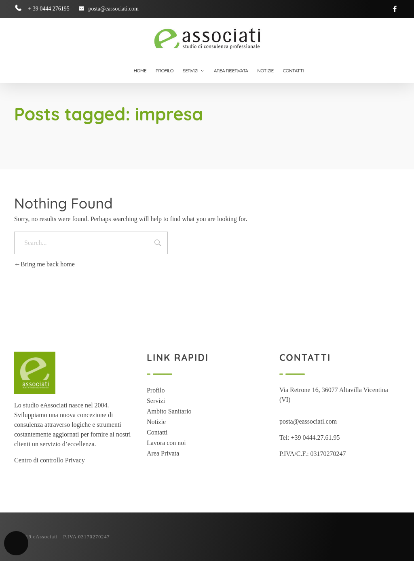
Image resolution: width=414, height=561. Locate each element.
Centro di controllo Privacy (49, 460)
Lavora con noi (166, 442)
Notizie (156, 421)
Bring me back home (44, 264)
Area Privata (163, 453)
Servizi (156, 400)
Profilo (156, 390)
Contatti (157, 432)
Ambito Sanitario (169, 411)
